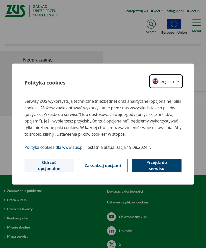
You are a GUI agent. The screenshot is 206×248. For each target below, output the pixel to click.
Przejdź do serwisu (156, 165)
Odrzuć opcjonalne (49, 165)
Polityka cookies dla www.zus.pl (54, 147)
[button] (166, 81)
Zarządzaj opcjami (103, 165)
